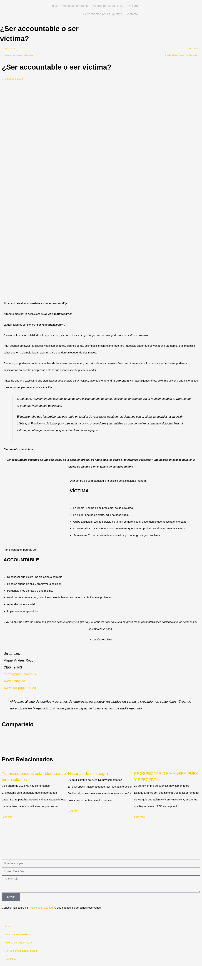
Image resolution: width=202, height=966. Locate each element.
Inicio (54, 6)
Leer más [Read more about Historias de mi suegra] (73, 811)
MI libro (133, 6)
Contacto (132, 14)
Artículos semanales (75, 6)
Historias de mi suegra (91, 774)
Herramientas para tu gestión (102, 14)
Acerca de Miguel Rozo (108, 6)
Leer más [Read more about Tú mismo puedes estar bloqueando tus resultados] (7, 817)
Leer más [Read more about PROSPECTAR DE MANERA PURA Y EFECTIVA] (139, 817)
